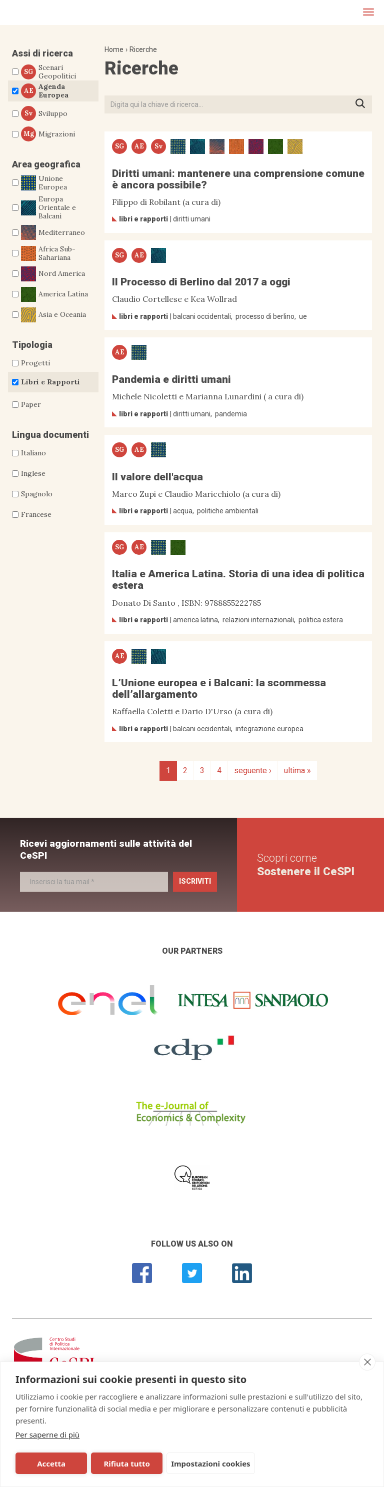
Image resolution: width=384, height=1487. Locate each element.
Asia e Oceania (53, 314)
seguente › (253, 770)
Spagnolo (36, 493)
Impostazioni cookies (210, 1464)
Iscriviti (195, 881)
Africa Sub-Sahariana (48, 253)
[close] (367, 1362)
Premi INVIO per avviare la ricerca (363, 104)
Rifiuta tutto (127, 1464)
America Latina (54, 294)
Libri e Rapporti (50, 381)
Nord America (53, 273)
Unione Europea (44, 182)
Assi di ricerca (42, 53)
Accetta (51, 1464)
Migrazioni (48, 133)
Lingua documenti (50, 434)
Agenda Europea (44, 90)
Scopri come (305, 864)
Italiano (33, 452)
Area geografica (46, 164)
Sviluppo (44, 113)
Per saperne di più (48, 1435)
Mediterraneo (53, 232)
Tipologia (32, 344)
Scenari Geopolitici (48, 71)
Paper (31, 404)
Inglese (33, 473)
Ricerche (143, 49)
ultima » (297, 770)
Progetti (35, 362)
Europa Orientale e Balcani (48, 207)
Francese (36, 514)
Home (114, 49)
